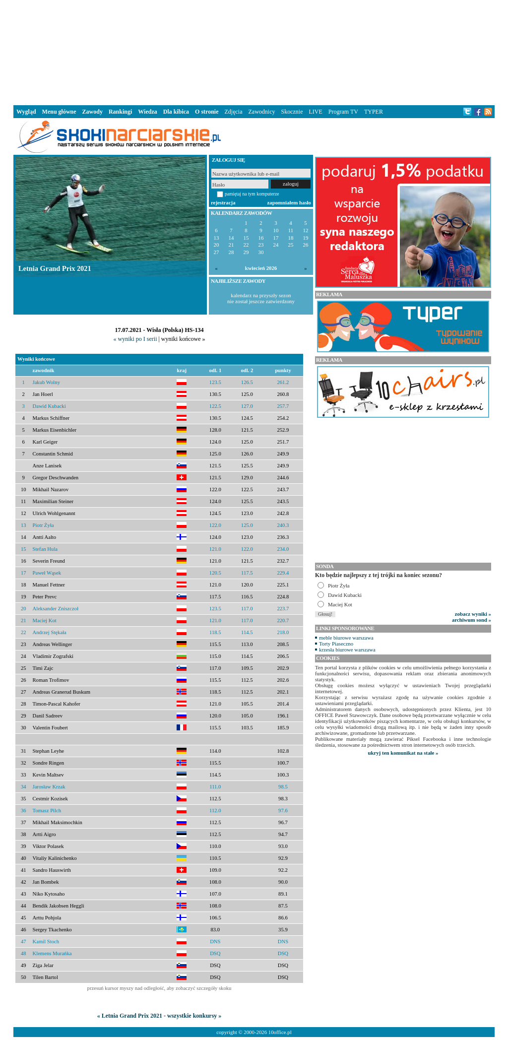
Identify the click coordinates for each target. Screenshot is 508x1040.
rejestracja (223, 202)
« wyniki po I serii (135, 338)
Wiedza (147, 111)
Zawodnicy (262, 111)
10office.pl (280, 1032)
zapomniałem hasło (289, 202)
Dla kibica (176, 111)
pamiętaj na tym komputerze (252, 193)
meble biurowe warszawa (346, 638)
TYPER (373, 111)
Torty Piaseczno (336, 644)
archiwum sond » (471, 620)
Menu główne (59, 111)
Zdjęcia (234, 111)
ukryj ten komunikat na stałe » (403, 753)
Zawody (92, 111)
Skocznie (292, 111)
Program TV (343, 111)
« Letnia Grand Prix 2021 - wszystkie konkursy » (159, 1015)
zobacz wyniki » (473, 614)
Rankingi (120, 111)
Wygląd (26, 111)
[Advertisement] (254, 51)
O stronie (206, 111)
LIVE (315, 111)
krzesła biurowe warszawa (347, 649)
